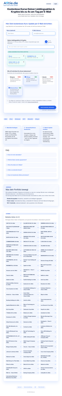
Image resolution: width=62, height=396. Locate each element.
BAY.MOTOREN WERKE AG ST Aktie (47, 227)
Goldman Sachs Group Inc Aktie (47, 341)
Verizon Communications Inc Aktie (47, 368)
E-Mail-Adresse (36, 30)
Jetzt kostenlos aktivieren (47, 107)
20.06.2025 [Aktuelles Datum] (48, 3)
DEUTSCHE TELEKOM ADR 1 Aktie (12, 227)
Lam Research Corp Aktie (47, 305)
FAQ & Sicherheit (41, 387)
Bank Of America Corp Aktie (11, 341)
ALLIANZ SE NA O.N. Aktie (30, 223)
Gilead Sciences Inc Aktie (12, 322)
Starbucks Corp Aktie (29, 309)
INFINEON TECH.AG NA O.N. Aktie (29, 237)
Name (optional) (11, 30)
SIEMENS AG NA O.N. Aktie (47, 223)
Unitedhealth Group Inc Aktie (11, 368)
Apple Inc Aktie (27, 265)
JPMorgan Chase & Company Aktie (45, 336)
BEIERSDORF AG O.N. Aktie (47, 255)
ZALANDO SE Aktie (45, 245)
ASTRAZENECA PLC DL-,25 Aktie (12, 336)
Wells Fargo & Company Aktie (29, 341)
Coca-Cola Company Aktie (47, 351)
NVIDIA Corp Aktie (45, 270)
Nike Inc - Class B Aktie (12, 372)
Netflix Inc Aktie (44, 275)
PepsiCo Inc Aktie (45, 309)
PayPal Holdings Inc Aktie (30, 279)
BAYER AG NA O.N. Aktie (12, 237)
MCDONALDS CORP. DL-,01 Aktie (46, 356)
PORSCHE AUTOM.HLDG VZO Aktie (12, 245)
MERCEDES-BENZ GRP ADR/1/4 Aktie (29, 227)
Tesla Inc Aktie (9, 275)
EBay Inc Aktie (44, 294)
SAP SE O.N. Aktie (10, 223)
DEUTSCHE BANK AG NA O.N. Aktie (47, 237)
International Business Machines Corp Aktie (11, 377)
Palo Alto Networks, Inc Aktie (12, 327)
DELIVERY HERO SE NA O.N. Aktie (11, 250)
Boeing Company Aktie (29, 372)
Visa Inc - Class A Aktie (29, 346)
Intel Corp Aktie (44, 279)
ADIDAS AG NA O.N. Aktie (30, 232)
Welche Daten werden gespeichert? (17, 160)
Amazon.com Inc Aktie (11, 270)
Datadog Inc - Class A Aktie (46, 322)
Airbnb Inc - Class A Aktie (12, 294)
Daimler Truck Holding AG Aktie (30, 260)
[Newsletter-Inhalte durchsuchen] (30, 47)
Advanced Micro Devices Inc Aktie (12, 283)
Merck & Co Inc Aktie (29, 364)
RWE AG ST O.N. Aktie (29, 241)
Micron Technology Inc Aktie (29, 305)
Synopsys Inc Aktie (11, 317)
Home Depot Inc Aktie (29, 356)
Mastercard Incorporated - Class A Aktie (47, 346)
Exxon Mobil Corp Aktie (29, 361)
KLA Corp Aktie (10, 309)
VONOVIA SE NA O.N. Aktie (30, 245)
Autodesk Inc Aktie (45, 312)
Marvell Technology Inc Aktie (29, 332)
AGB (35, 387)
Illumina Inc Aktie (28, 322)
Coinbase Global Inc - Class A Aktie (46, 288)
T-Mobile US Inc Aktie (11, 312)
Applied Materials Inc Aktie (12, 305)
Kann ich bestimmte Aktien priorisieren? (18, 175)
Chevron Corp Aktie (45, 361)
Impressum (20, 387)
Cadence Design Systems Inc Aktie (30, 317)
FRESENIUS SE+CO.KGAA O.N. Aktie (12, 255)
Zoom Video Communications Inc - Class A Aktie (29, 294)
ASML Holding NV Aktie (29, 336)
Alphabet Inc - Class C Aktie (29, 270)
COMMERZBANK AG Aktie (12, 241)
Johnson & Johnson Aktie (12, 351)
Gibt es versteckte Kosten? (15, 170)
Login (55, 3)
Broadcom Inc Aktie (45, 283)
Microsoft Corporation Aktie (46, 265)
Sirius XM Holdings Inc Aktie (46, 332)
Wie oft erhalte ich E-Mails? (15, 165)
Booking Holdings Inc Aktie (12, 300)
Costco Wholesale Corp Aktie (12, 332)
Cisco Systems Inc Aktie (12, 288)
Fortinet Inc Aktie (28, 327)
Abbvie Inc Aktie (45, 364)
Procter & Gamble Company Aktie (28, 351)
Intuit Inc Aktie (27, 300)
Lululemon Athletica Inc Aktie (46, 327)
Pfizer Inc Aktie (10, 364)
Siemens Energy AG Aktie (47, 260)
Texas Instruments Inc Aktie (46, 300)
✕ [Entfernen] (23, 56)
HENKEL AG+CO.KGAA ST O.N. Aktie (47, 250)
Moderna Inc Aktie (28, 312)
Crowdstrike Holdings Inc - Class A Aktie (30, 288)
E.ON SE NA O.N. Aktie (46, 241)
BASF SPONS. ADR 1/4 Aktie (46, 232)
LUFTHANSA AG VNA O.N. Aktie (30, 250)
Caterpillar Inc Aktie (45, 372)
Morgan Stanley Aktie (11, 346)
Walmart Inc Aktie (10, 356)
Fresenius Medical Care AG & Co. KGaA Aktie (30, 255)
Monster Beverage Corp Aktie (46, 317)
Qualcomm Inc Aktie (28, 283)
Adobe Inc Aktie (10, 279)
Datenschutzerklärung (33, 102)
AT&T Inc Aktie (27, 368)
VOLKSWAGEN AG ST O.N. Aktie (12, 232)
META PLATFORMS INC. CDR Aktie (29, 275)
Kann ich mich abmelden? (14, 154)
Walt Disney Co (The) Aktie (12, 361)
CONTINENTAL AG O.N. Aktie (12, 260)
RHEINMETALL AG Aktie (12, 265)
